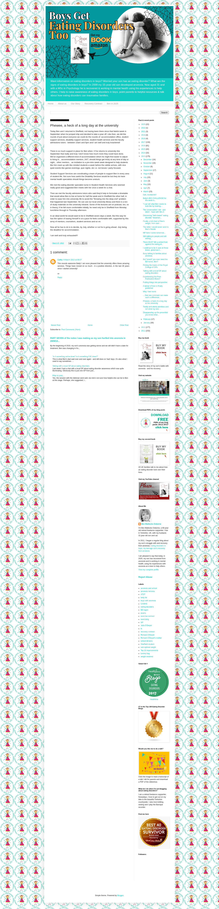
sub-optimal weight (148, 647)
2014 (143, 153)
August (146, 174)
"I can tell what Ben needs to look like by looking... (154, 205)
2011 (143, 331)
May (145, 184)
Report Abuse (145, 577)
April (145, 188)
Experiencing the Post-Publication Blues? (152, 278)
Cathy (60, 260)
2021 (143, 131)
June (145, 181)
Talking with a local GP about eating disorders (70, 366)
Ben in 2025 (112, 103)
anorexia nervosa (148, 591)
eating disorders (147, 607)
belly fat (144, 598)
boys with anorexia (148, 601)
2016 (143, 146)
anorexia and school (149, 588)
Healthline (154, 699)
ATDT (143, 594)
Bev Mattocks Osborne (151, 524)
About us (62, 103)
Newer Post (55, 325)
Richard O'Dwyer (147, 635)
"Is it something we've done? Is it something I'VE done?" (75, 356)
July (145, 177)
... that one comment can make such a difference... (155, 296)
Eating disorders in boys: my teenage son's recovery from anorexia (152, 548)
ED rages (144, 610)
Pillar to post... (58, 376)
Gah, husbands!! (149, 195)
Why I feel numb (149, 292)
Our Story (75, 103)
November (147, 163)
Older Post (124, 325)
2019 (143, 135)
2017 (143, 142)
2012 (143, 327)
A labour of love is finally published (153, 287)
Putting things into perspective (155, 282)
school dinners (146, 641)
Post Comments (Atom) (70, 329)
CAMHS (144, 604)
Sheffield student (147, 644)
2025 (143, 124)
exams (143, 613)
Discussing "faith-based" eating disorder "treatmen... (155, 216)
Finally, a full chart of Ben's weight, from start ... (154, 222)
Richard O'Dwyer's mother (151, 638)
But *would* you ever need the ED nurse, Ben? (155, 260)
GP (142, 622)
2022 (143, 128)
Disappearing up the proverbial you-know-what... (155, 313)
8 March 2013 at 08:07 (72, 260)
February (147, 319)
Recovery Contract (93, 103)
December (147, 159)
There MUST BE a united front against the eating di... (155, 243)
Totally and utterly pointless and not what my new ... (155, 308)
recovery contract (148, 632)
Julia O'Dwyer (146, 625)
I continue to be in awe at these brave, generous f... (155, 249)
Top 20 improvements (149, 650)
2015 (143, 149)
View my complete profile (148, 570)
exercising (145, 619)
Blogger (120, 895)
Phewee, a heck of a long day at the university (155, 302)
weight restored (147, 656)
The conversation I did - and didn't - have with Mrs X (154, 211)
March (146, 191)
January (146, 323)
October (146, 166)
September (148, 170)
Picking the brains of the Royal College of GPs (155, 266)
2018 (143, 138)
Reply (59, 277)
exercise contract (148, 616)
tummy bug (145, 653)
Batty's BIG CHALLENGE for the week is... (154, 199)
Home (50, 103)
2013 (143, 156)
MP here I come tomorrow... (154, 233)
